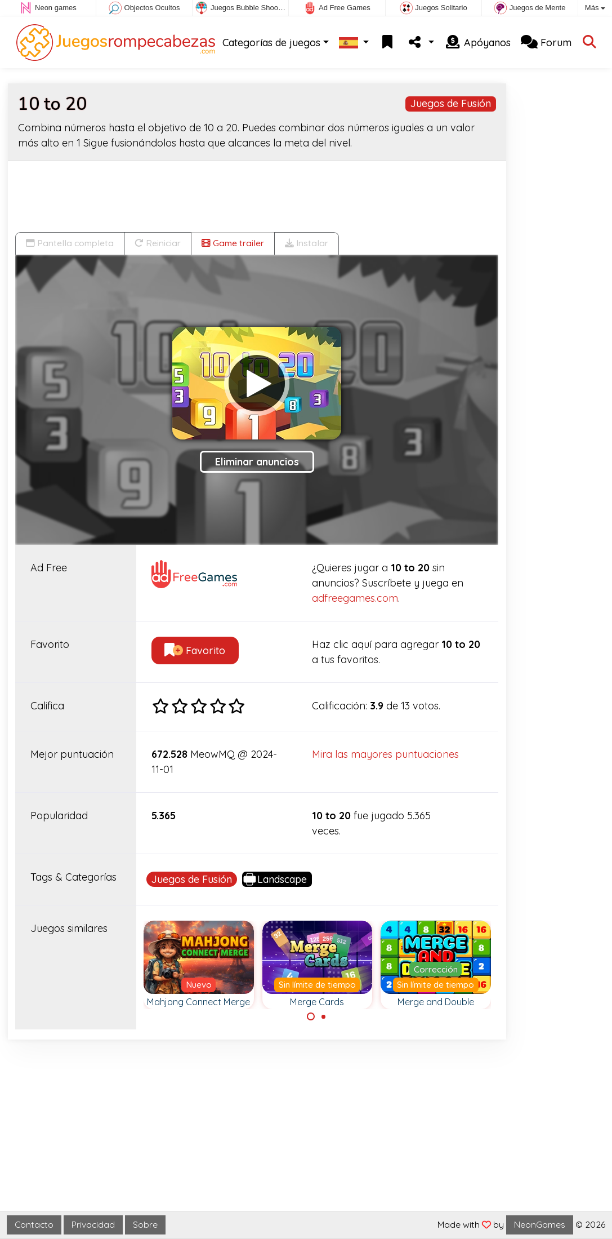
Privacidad (93, 1224)
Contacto (34, 1224)
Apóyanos (477, 42)
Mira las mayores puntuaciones (385, 754)
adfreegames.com (355, 598)
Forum (546, 42)
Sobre (145, 1224)
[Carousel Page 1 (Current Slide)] (311, 1016)
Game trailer (233, 242)
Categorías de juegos (271, 42)
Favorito (194, 650)
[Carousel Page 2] (324, 1016)
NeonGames (539, 1224)
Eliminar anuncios (257, 461)
